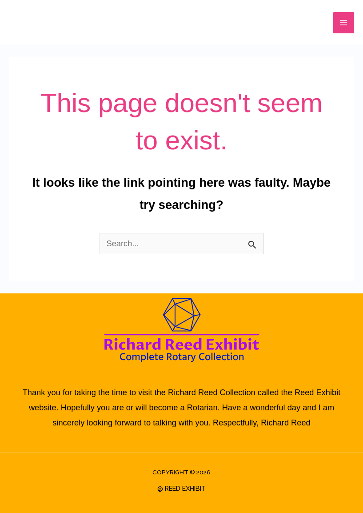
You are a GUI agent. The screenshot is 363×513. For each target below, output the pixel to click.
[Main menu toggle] (343, 22)
